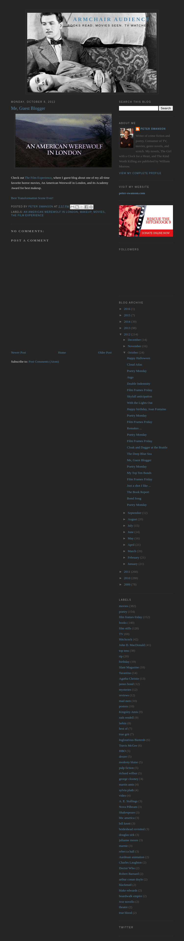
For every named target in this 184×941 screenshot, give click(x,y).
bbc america (126, 818)
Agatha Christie (129, 678)
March (132, 551)
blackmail (125, 885)
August (133, 519)
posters (123, 706)
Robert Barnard (129, 874)
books (123, 622)
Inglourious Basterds (132, 740)
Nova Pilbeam (128, 807)
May (131, 538)
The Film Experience (38, 177)
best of (123, 728)
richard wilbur (128, 773)
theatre (123, 907)
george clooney (129, 779)
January (133, 564)
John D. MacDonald (132, 645)
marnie (123, 846)
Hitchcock (125, 639)
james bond (126, 684)
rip (120, 656)
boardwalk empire (130, 896)
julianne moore (128, 840)
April (131, 545)
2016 (127, 309)
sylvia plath (126, 790)
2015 (127, 315)
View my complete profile (140, 173)
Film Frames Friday (139, 390)
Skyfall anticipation (139, 396)
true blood (125, 913)
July (131, 525)
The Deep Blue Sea (139, 454)
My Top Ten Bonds (139, 473)
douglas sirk (126, 835)
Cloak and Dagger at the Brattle (147, 447)
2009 (127, 584)
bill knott (125, 823)
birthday (124, 661)
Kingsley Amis (128, 712)
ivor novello (126, 901)
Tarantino (125, 673)
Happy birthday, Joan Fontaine (146, 409)
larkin (122, 723)
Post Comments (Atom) (44, 361)
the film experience (27, 215)
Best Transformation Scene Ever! (32, 198)
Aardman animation (132, 857)
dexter (123, 756)
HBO (122, 751)
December (135, 340)
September (135, 513)
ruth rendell (126, 717)
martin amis (126, 784)
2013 (127, 328)
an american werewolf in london (51, 212)
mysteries (125, 689)
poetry (123, 611)
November (135, 346)
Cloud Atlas (134, 364)
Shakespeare (127, 812)
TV (121, 634)
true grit (124, 734)
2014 (127, 321)
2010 (127, 578)
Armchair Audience (112, 19)
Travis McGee (128, 745)
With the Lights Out (139, 403)
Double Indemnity (138, 383)
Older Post (105, 352)
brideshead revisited (132, 829)
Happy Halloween (138, 358)
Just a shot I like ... (139, 485)
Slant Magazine (129, 667)
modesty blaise (128, 762)
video (122, 795)
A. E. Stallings (128, 801)
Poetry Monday (137, 371)
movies (99, 212)
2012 (127, 334)
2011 (127, 571)
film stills (125, 628)
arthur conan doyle (131, 879)
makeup (86, 212)
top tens (124, 650)
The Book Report (138, 492)
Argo (130, 377)
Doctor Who (127, 868)
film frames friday (130, 617)
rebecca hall (126, 851)
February (134, 557)
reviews (124, 695)
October (133, 352)
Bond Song (134, 498)
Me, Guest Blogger (139, 460)
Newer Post (18, 352)
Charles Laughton (130, 862)
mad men (125, 701)
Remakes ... (134, 428)
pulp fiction (126, 768)
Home (62, 352)
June (131, 532)
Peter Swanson (153, 128)
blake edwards (128, 890)
